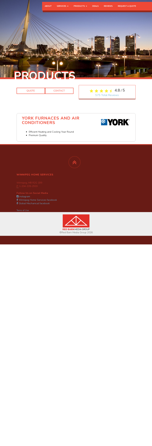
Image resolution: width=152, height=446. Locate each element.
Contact (59, 90)
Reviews (108, 9)
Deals (95, 9)
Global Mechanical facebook (33, 203)
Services (62, 9)
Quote (31, 90)
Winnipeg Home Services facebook (37, 200)
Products (80, 9)
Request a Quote (127, 9)
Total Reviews (107, 152)
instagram (23, 196)
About (48, 9)
